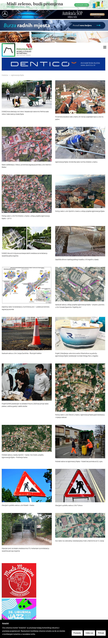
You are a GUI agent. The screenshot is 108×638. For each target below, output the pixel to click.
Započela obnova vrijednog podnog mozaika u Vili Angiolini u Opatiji (77, 259)
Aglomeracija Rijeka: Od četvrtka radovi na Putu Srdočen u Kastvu (76, 162)
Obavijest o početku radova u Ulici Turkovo (68, 505)
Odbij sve (89, 633)
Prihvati (101, 633)
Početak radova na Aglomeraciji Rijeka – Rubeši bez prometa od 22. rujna (78, 461)
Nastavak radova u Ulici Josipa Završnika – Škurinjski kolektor (22, 353)
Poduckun (5, 75)
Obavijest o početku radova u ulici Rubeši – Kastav (18, 505)
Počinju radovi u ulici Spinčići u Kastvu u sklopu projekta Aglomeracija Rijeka (79, 211)
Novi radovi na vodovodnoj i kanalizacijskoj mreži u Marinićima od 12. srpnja (79, 541)
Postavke (77, 633)
